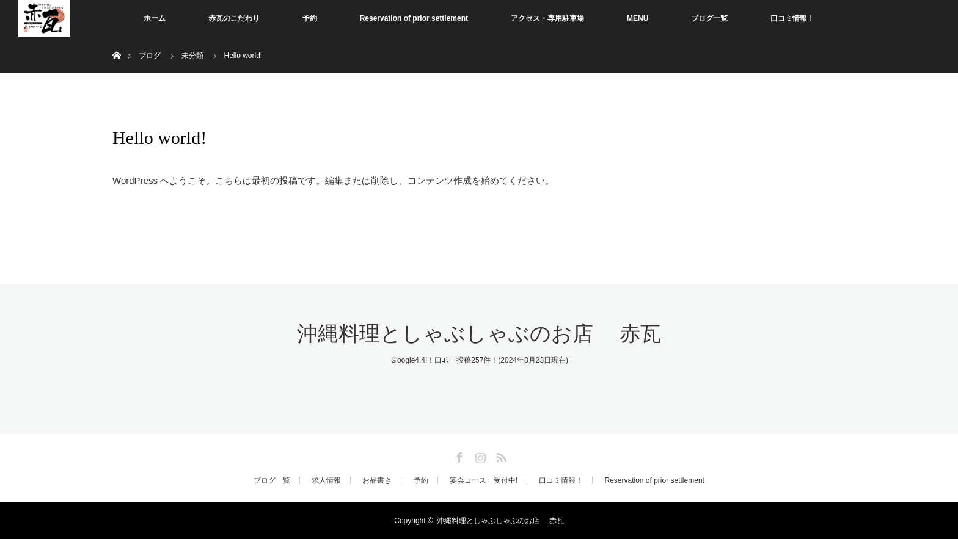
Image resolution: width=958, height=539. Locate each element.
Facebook (458, 455)
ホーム (155, 18)
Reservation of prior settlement (414, 18)
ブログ (150, 55)
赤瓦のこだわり (234, 18)
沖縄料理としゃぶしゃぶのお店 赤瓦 (479, 333)
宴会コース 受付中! (483, 480)
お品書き (377, 480)
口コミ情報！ (792, 18)
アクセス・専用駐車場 (547, 18)
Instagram (479, 455)
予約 (309, 18)
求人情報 (326, 480)
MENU (637, 18)
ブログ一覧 (709, 18)
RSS (500, 455)
